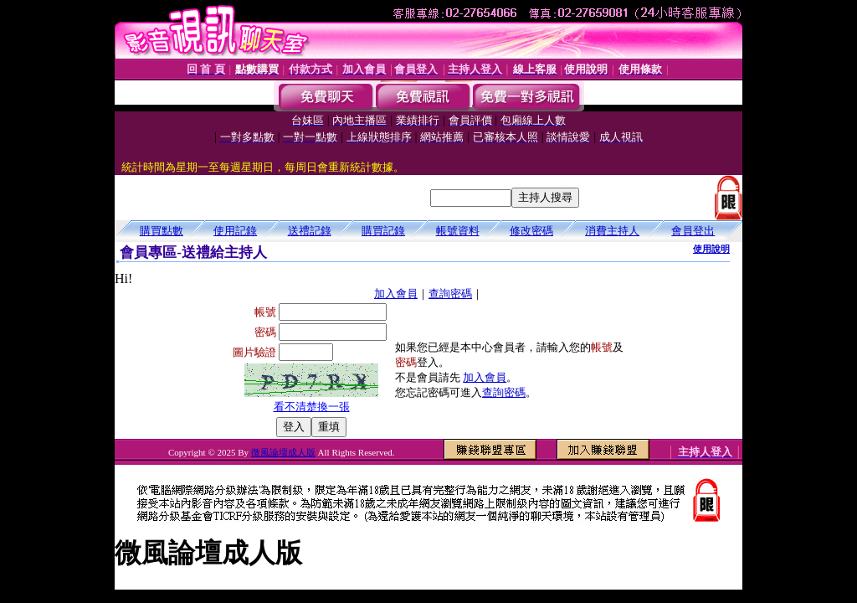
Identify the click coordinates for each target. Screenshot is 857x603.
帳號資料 (458, 230)
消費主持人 (612, 230)
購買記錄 (383, 230)
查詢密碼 (450, 293)
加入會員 (396, 293)
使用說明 (711, 249)
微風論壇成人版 (283, 452)
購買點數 (161, 230)
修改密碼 (531, 230)
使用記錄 (235, 230)
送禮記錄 (309, 230)
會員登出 (693, 230)
